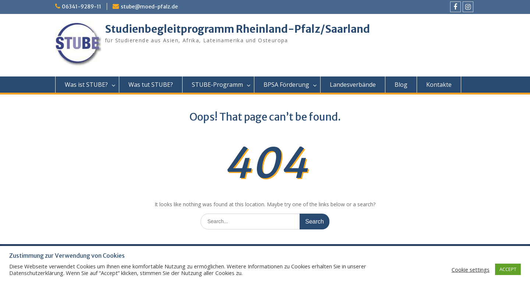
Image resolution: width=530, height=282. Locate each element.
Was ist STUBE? (86, 85)
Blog (401, 85)
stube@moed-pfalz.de (149, 6)
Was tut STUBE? (150, 85)
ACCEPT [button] (507, 269)
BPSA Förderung (286, 85)
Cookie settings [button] (471, 269)
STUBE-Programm (217, 85)
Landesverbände (353, 85)
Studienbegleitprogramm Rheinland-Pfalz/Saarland (237, 29)
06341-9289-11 (81, 6)
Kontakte (439, 85)
